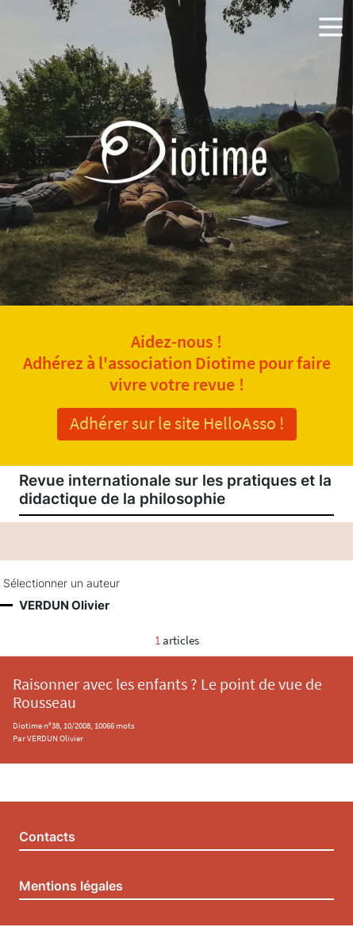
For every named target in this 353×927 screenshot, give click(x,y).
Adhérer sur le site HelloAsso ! (177, 423)
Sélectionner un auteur (61, 583)
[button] (331, 24)
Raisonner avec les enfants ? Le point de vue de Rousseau (167, 693)
